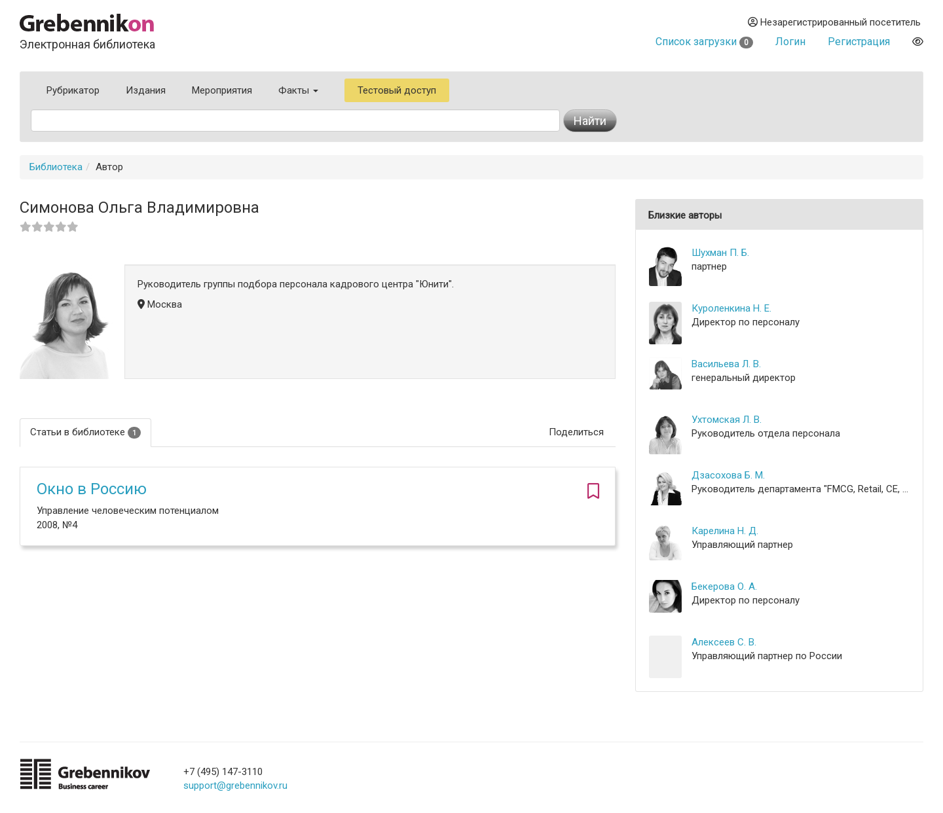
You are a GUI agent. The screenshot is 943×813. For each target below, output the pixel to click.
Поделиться (576, 432)
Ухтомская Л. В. (727, 419)
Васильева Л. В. (726, 364)
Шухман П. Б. (720, 253)
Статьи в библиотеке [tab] (85, 432)
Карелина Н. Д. (725, 531)
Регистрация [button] (859, 41)
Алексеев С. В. (724, 642)
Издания (146, 90)
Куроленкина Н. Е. (731, 308)
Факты (298, 90)
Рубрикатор (73, 90)
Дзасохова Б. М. (728, 475)
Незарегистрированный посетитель (834, 22)
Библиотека (56, 167)
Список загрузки (704, 41)
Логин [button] (790, 41)
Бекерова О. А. (724, 586)
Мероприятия (222, 90)
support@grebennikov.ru (235, 785)
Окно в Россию (92, 489)
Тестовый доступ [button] (397, 90)
